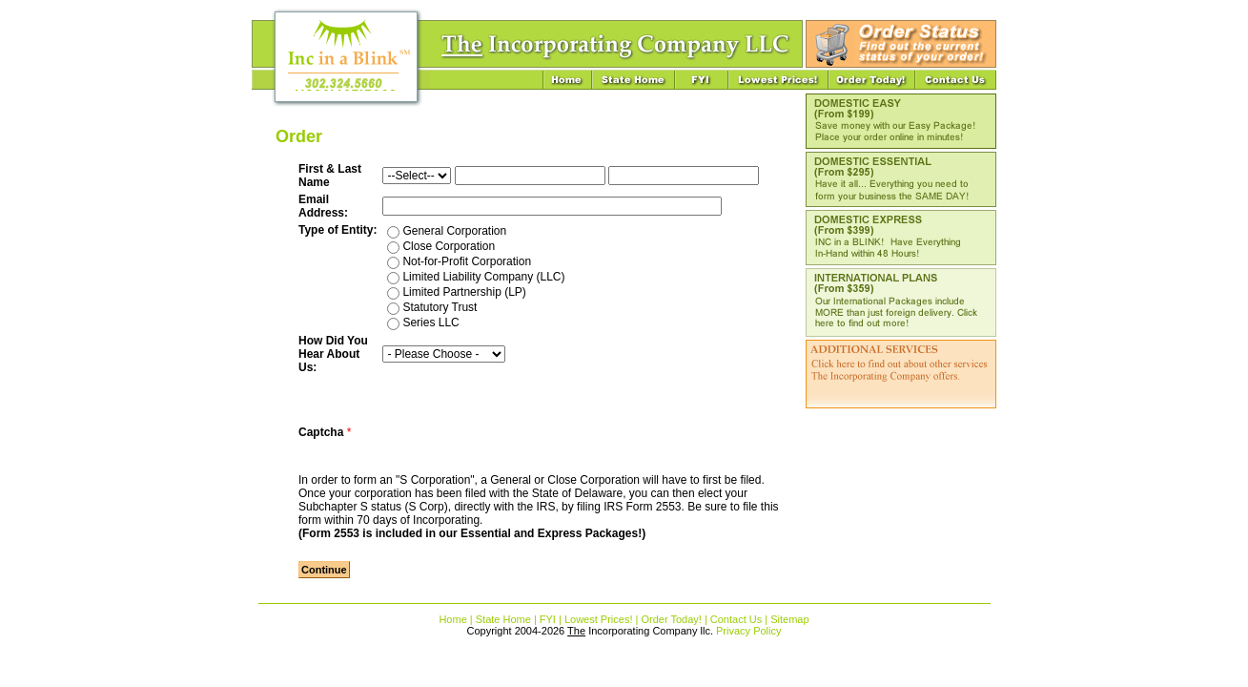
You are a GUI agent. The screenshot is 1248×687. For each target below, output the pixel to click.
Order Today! (671, 619)
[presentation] (527, 432)
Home (452, 619)
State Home (503, 619)
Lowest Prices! (598, 619)
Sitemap (789, 619)
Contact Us (736, 619)
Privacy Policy (748, 630)
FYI (548, 619)
